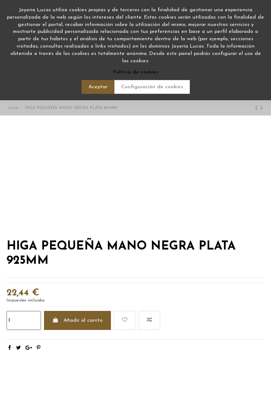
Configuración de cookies (152, 87)
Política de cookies (135, 72)
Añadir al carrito (77, 320)
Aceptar (97, 87)
